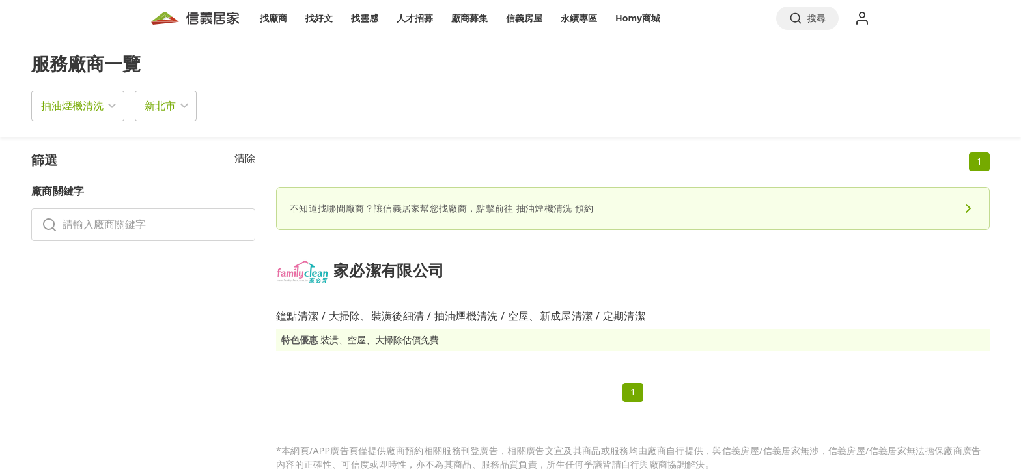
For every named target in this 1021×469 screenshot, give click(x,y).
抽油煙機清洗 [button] (72, 105)
